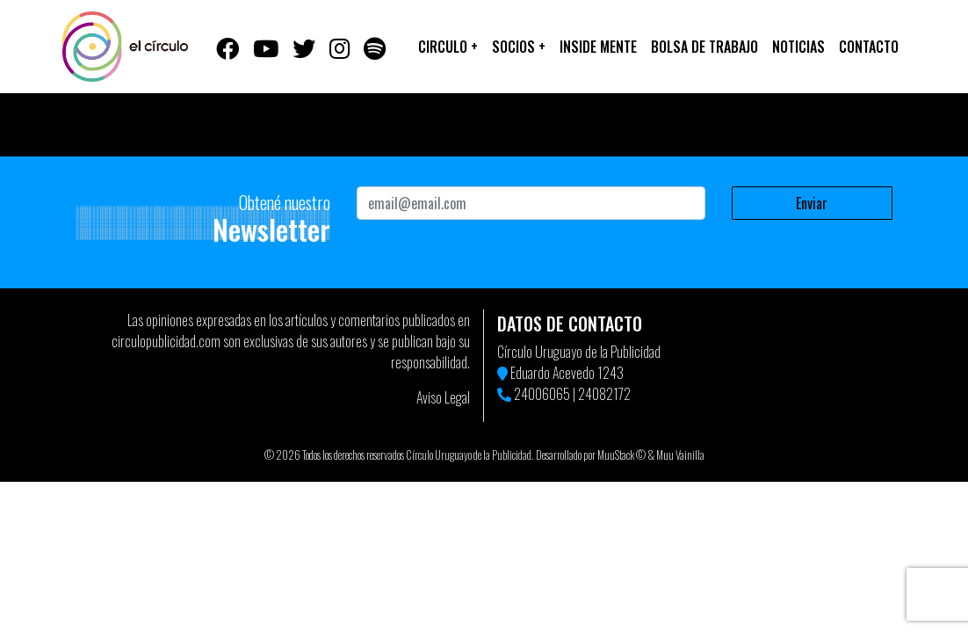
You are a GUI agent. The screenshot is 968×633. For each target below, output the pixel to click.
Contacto (869, 46)
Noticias (798, 46)
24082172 (604, 393)
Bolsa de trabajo (704, 46)
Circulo (448, 46)
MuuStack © (621, 455)
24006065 (542, 393)
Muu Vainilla (680, 455)
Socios (518, 46)
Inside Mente (598, 46)
